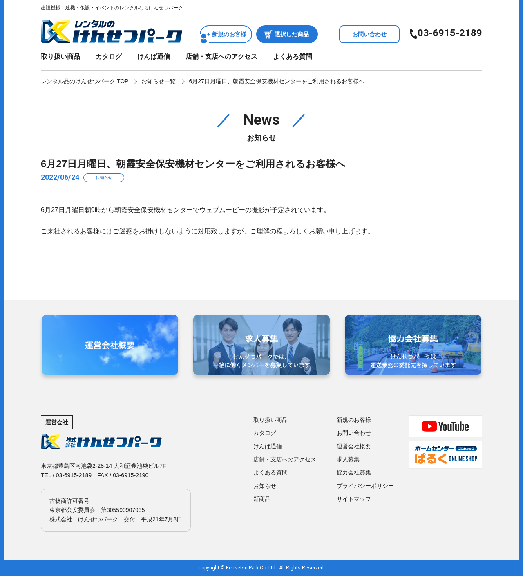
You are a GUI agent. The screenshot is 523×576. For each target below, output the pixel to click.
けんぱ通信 (153, 56)
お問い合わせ (369, 34)
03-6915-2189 (450, 33)
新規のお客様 (229, 34)
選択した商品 (292, 34)
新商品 (261, 499)
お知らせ (264, 486)
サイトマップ (354, 499)
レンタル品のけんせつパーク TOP (84, 81)
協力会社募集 (354, 472)
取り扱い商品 (60, 56)
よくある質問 (292, 56)
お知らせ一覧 (158, 81)
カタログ (109, 56)
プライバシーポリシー (365, 486)
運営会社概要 (354, 446)
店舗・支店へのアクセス (221, 56)
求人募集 (348, 459)
